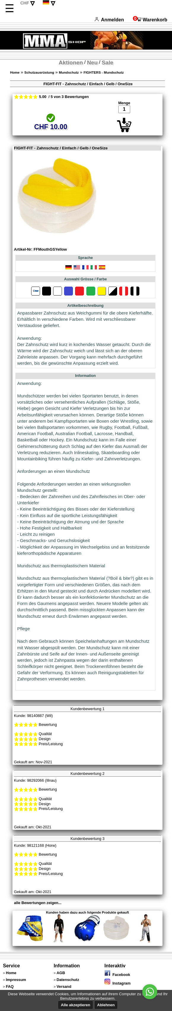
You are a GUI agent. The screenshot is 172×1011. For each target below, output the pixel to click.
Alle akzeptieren (75, 1005)
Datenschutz (68, 979)
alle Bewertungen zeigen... (37, 903)
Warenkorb (150, 19)
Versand (64, 986)
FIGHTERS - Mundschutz (104, 72)
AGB (61, 973)
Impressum (16, 979)
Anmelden (109, 19)
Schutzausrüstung (39, 72)
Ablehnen (106, 1005)
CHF (24, 3)
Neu (92, 62)
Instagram (117, 983)
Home (15, 72)
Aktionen (71, 62)
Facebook (117, 974)
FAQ (10, 986)
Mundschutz (69, 72)
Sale (107, 62)
